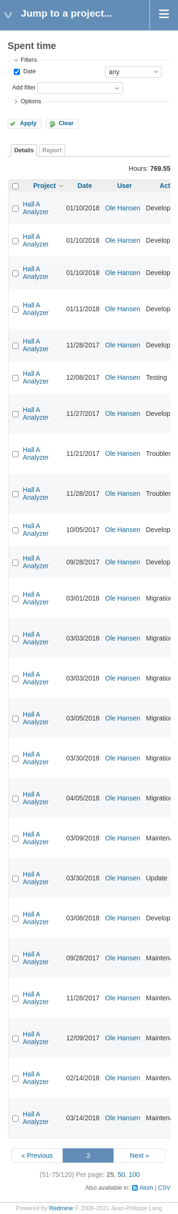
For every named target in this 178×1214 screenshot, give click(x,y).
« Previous (37, 1155)
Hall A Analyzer (35, 208)
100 (134, 1174)
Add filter (24, 87)
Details (24, 150)
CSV (164, 1187)
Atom (146, 1187)
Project (44, 185)
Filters (28, 60)
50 (121, 1174)
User (124, 185)
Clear (66, 123)
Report (52, 150)
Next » (139, 1155)
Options (30, 101)
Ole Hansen (123, 208)
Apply (28, 123)
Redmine (61, 1208)
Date (28, 71)
